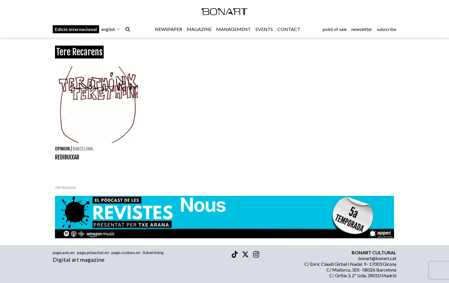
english (111, 29)
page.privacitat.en (93, 252)
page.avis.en (64, 252)
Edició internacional (76, 29)
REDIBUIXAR (67, 157)
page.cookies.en (125, 252)
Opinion (62, 149)
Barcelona (83, 149)
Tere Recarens (65, 188)
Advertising (153, 252)
